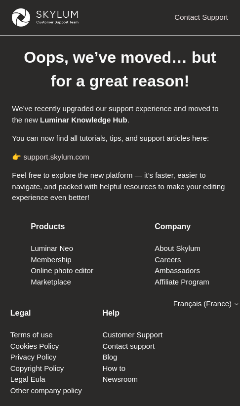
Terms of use (31, 334)
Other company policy (46, 390)
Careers (168, 259)
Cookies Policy (34, 346)
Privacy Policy (33, 357)
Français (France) (206, 303)
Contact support (128, 346)
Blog (109, 357)
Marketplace (51, 282)
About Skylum (177, 248)
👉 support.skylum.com (50, 157)
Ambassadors (177, 270)
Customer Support (132, 334)
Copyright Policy (37, 368)
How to (113, 368)
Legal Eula (27, 379)
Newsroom (120, 379)
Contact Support (201, 17)
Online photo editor (62, 270)
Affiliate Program (182, 282)
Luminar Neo (52, 248)
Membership (51, 259)
